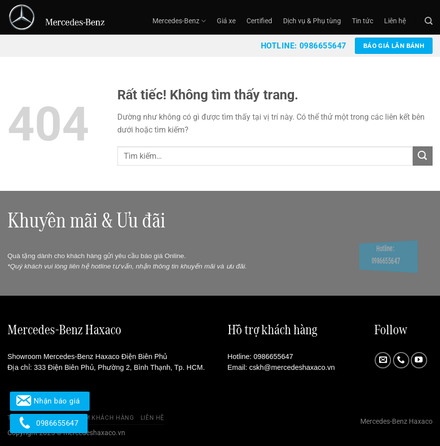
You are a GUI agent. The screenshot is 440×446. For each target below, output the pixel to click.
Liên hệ (395, 21)
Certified (259, 21)
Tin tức (362, 21)
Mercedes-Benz (179, 21)
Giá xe (226, 21)
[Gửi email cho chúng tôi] (383, 360)
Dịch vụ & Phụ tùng (312, 21)
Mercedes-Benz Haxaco (396, 421)
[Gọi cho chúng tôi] (401, 360)
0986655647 (273, 356)
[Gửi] (423, 156)
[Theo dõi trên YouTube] (419, 360)
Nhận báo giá (49, 401)
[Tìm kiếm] (429, 21)
